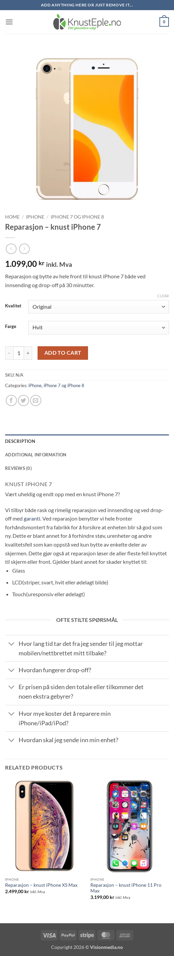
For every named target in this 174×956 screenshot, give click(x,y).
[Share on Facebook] (11, 400)
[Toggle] (11, 644)
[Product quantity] (18, 353)
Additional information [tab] (36, 454)
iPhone (35, 217)
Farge (10, 326)
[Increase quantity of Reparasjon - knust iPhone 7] (28, 353)
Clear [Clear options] (163, 296)
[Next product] (11, 249)
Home (12, 217)
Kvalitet (13, 306)
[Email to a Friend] (35, 400)
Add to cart (63, 353)
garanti (32, 518)
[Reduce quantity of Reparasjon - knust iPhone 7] (9, 353)
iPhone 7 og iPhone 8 (77, 217)
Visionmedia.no (106, 947)
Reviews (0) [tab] (18, 468)
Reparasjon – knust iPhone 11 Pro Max (125, 888)
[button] (9, 22)
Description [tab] (20, 441)
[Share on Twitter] (23, 400)
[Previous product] (24, 249)
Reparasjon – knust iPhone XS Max (41, 885)
